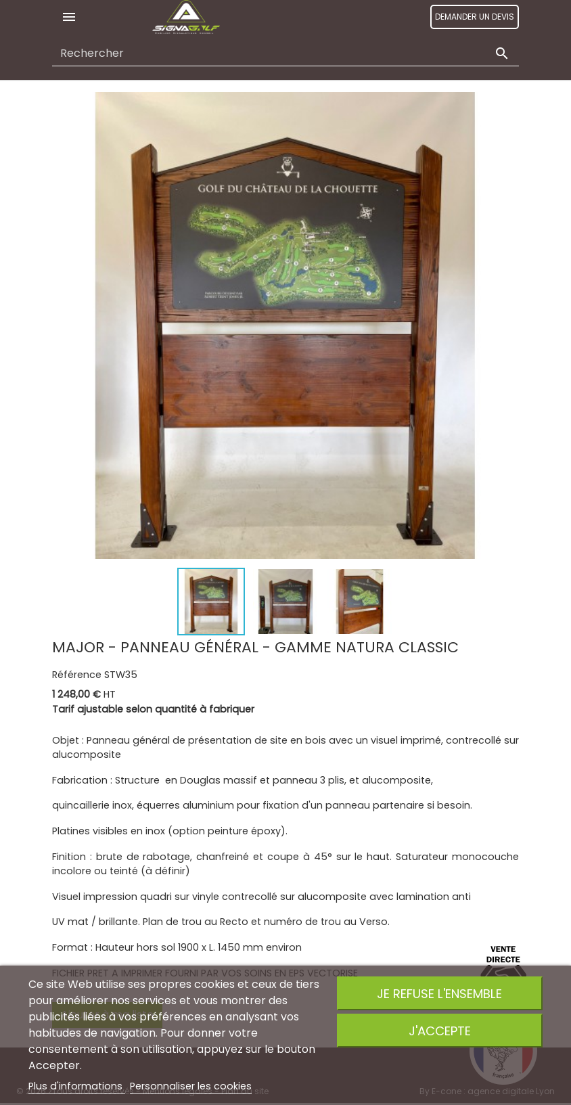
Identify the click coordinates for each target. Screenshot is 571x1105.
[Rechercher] (285, 53)
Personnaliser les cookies (191, 1086)
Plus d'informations (76, 1086)
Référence (76, 674)
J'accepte (440, 1030)
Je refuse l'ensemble (439, 993)
